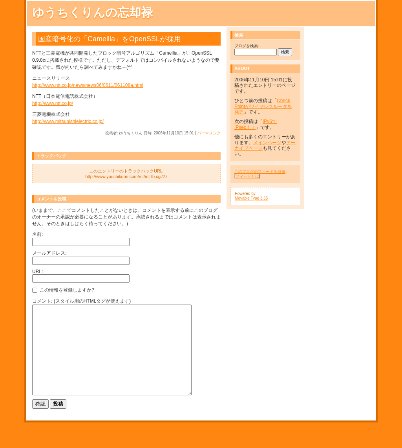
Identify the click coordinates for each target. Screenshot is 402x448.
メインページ (267, 142)
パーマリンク (209, 133)
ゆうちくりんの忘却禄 (92, 12)
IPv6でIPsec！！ (255, 124)
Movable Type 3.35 (251, 198)
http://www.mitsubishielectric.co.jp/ (68, 121)
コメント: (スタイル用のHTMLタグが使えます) (81, 301)
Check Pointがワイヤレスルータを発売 (263, 106)
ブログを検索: (246, 46)
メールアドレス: (49, 253)
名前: (37, 234)
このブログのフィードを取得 (259, 171)
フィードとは (247, 176)
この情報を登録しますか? (63, 290)
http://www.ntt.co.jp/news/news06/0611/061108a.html (87, 85)
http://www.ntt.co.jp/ (52, 103)
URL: (37, 271)
